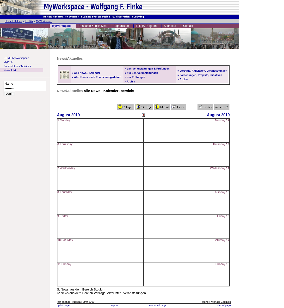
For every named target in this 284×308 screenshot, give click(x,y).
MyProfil (8, 62)
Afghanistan (121, 26)
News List (10, 70)
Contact (188, 26)
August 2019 (68, 115)
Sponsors (170, 26)
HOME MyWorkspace (16, 58)
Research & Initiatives (92, 26)
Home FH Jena (13, 21)
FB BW (29, 21)
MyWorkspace (44, 21)
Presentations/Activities (17, 66)
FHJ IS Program (146, 26)
